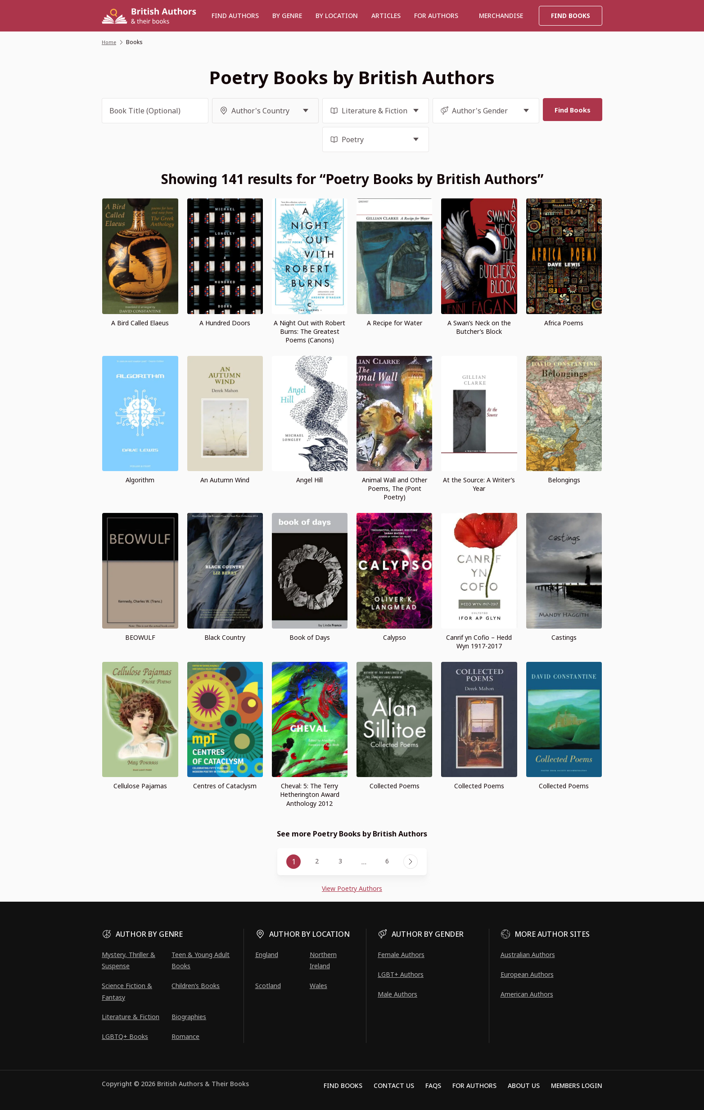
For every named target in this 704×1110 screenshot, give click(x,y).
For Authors (474, 1085)
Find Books (570, 15)
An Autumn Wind (224, 480)
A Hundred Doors (224, 323)
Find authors (235, 15)
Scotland (268, 985)
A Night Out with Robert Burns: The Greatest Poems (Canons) (309, 331)
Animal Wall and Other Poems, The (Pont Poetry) (394, 488)
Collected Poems (395, 786)
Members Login (576, 1085)
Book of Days (309, 637)
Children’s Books (195, 985)
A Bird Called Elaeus (140, 323)
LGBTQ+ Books (125, 1036)
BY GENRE (287, 15)
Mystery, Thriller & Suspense (128, 960)
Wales (318, 985)
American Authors (527, 994)
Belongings (564, 480)
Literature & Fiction (130, 1016)
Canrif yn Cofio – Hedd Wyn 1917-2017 (479, 641)
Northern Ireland (323, 960)
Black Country (224, 637)
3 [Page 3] (340, 862)
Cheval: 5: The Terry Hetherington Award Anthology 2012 (309, 794)
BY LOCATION (337, 15)
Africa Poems (563, 323)
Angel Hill (309, 480)
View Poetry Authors (352, 888)
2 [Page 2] (317, 862)
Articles (386, 15)
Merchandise (501, 15)
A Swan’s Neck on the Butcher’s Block (479, 327)
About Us (524, 1085)
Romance (185, 1036)
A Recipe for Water (394, 323)
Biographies (188, 1016)
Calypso (394, 637)
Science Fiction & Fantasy (127, 991)
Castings (564, 637)
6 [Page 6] (387, 862)
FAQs (433, 1085)
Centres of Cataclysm (225, 786)
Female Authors (401, 954)
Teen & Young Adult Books (200, 960)
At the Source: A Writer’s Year (479, 484)
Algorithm (140, 480)
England (266, 954)
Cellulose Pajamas (140, 786)
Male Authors (397, 994)
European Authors (527, 974)
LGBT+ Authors (401, 974)
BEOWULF (140, 637)
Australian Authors (528, 954)
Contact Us (394, 1085)
